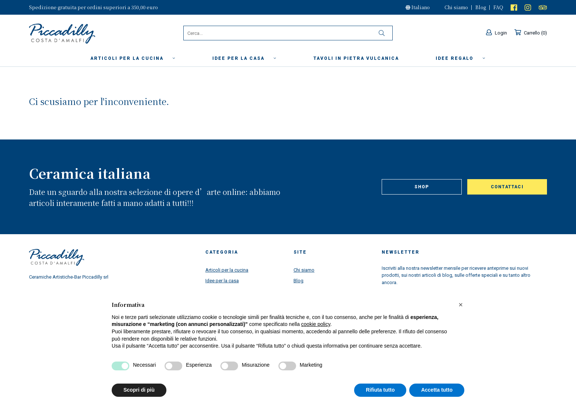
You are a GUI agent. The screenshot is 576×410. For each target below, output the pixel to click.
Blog (480, 7)
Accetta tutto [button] (437, 390)
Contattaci (507, 186)
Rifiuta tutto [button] (380, 390)
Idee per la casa (244, 58)
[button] (461, 305)
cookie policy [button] (315, 324)
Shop (421, 186)
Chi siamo (456, 7)
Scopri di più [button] (139, 390)
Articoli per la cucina (133, 58)
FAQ (498, 7)
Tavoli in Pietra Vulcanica (356, 58)
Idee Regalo (461, 58)
